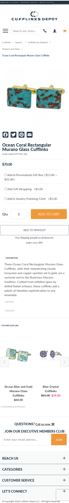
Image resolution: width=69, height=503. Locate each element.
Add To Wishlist (34, 230)
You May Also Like (10, 325)
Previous (4, 362)
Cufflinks (6, 42)
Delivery (10, 311)
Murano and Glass (11, 49)
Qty (5, 214)
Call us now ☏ (45, 424)
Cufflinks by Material (38, 42)
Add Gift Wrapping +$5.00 (23, 189)
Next (64, 362)
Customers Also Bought (13, 407)
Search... (19, 42)
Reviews (10, 302)
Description (12, 258)
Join (59, 439)
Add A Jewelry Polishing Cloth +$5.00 (30, 198)
